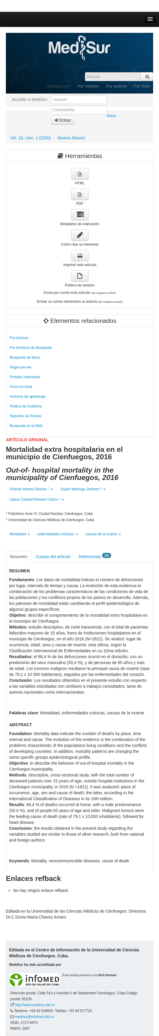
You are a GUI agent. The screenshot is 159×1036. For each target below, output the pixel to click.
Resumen (18, 556)
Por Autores (19, 338)
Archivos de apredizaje (27, 396)
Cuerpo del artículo (53, 556)
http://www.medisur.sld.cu (35, 1005)
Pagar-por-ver (21, 367)
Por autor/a (116, 86)
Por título (142, 86)
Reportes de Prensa (25, 416)
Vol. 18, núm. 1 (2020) (30, 138)
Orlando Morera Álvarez (31, 489)
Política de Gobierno (26, 406)
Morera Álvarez (71, 138)
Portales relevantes (25, 377)
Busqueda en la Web (26, 426)
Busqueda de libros (25, 357)
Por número (88, 86)
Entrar (63, 120)
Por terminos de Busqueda (31, 348)
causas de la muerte (103, 534)
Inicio (112, 115)
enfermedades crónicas (57, 534)
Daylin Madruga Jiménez (83, 489)
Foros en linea (21, 387)
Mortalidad (19, 534)
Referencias (95, 556)
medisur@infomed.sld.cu (34, 1017)
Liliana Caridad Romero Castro (36, 499)
